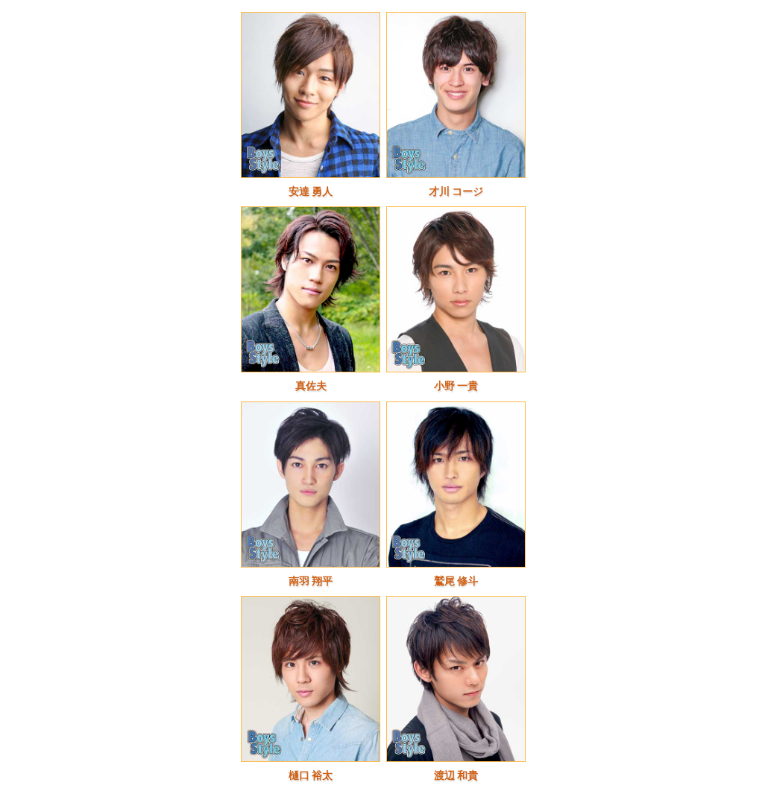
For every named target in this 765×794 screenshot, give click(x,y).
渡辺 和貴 (456, 775)
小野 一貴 (456, 386)
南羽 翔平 (311, 581)
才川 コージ (456, 191)
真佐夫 (311, 386)
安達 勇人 (311, 191)
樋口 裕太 (311, 775)
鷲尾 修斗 (456, 581)
